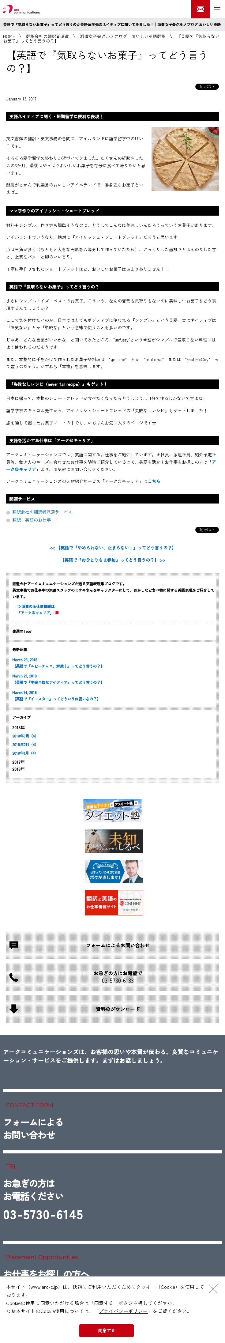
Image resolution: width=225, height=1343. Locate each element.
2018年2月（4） (25, 744)
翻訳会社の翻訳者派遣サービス (42, 512)
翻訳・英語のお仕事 (31, 520)
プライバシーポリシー (123, 1310)
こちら (154, 481)
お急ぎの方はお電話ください (43, 1201)
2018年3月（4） (25, 736)
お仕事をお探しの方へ (46, 1273)
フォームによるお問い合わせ (33, 1128)
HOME (9, 36)
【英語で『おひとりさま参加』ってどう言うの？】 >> (112, 560)
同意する (106, 1330)
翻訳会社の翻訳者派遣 (47, 36)
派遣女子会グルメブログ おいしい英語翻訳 (123, 36)
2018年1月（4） (25, 753)
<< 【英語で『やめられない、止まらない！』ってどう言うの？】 (112, 548)
